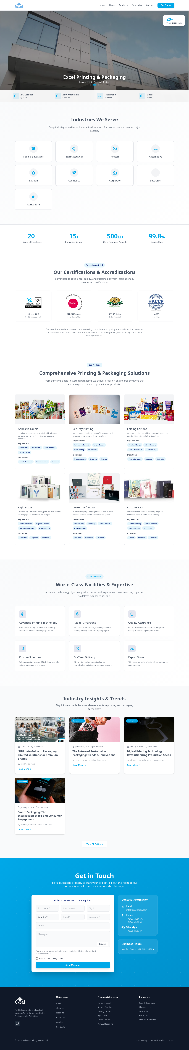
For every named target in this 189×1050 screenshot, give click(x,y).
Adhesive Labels (104, 1003)
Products (123, 5)
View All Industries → (148, 1019)
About (112, 5)
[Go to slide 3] (98, 85)
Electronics (143, 1015)
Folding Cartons (104, 1011)
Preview (102, 944)
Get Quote (166, 5)
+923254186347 (134, 930)
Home (102, 5)
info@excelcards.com (136, 909)
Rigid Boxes (103, 1015)
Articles (149, 5)
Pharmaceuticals (146, 1007)
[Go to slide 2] (96, 85)
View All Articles (94, 844)
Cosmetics (143, 1011)
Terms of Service (157, 1040)
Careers (171, 1040)
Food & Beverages (147, 1003)
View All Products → (106, 1024)
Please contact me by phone (51, 958)
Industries (137, 5)
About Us (60, 1008)
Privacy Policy (141, 1040)
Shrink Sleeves (104, 1019)
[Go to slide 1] (92, 85)
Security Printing (105, 1007)
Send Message (72, 965)
